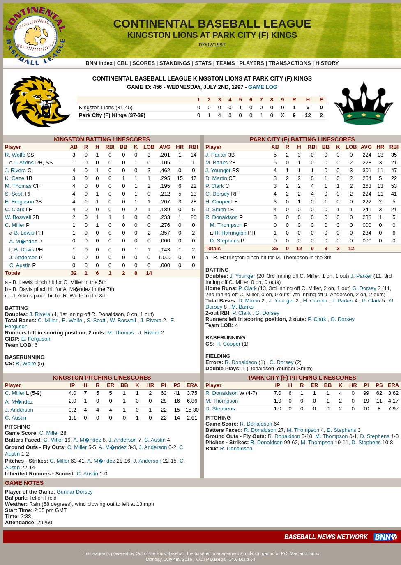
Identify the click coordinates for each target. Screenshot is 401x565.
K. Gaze (14, 178)
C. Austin (20, 265)
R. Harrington (230, 233)
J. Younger (217, 170)
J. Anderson (23, 257)
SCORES (143, 63)
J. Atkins (24, 162)
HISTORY (327, 63)
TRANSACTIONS (290, 63)
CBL (122, 63)
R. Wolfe (15, 155)
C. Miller (15, 225)
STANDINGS (175, 63)
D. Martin (216, 178)
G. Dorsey (217, 194)
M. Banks (216, 162)
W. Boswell (18, 217)
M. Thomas (18, 186)
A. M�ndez (23, 241)
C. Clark (14, 209)
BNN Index (99, 63)
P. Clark (214, 186)
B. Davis (24, 250)
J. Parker (216, 155)
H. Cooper (217, 201)
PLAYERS (251, 63)
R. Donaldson (221, 217)
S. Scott (14, 194)
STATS (203, 63)
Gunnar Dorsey (75, 492)
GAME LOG (262, 87)
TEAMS (225, 63)
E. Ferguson (19, 201)
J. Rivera (15, 170)
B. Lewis (24, 233)
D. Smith (215, 209)
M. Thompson (226, 225)
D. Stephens (225, 241)
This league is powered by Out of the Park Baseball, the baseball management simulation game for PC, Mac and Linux (200, 553)
